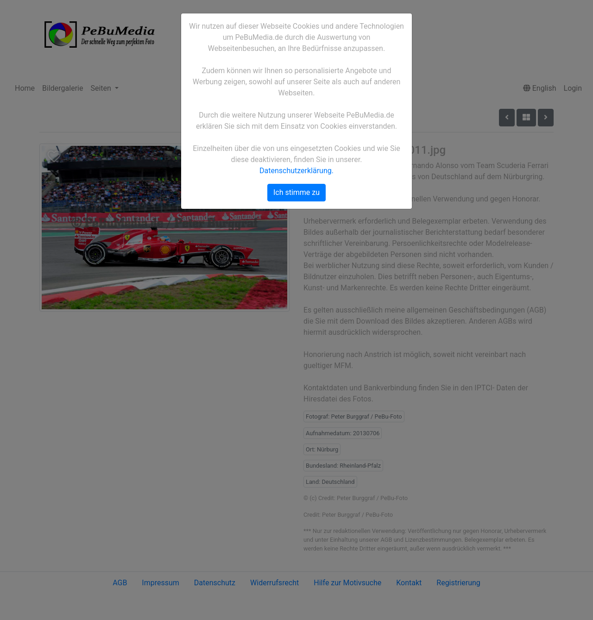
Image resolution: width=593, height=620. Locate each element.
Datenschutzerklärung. (296, 170)
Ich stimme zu (296, 192)
